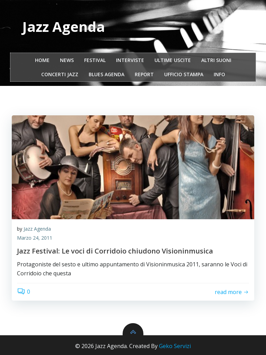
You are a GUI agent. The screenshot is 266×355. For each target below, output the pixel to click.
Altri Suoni (216, 60)
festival (95, 60)
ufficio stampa (183, 74)
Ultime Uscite (172, 60)
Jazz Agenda (37, 228)
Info (219, 74)
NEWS (67, 60)
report (144, 74)
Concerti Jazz (59, 74)
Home (42, 60)
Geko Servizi (175, 346)
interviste (130, 60)
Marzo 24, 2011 (34, 237)
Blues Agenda (106, 74)
